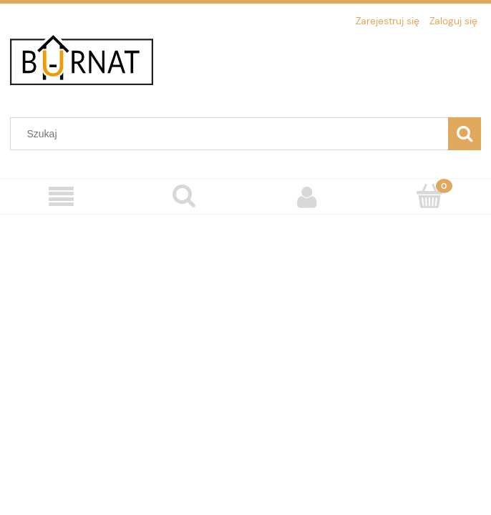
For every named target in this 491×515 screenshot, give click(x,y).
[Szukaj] (464, 133)
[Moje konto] (307, 197)
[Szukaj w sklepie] (232, 133)
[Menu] (62, 197)
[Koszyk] (430, 196)
